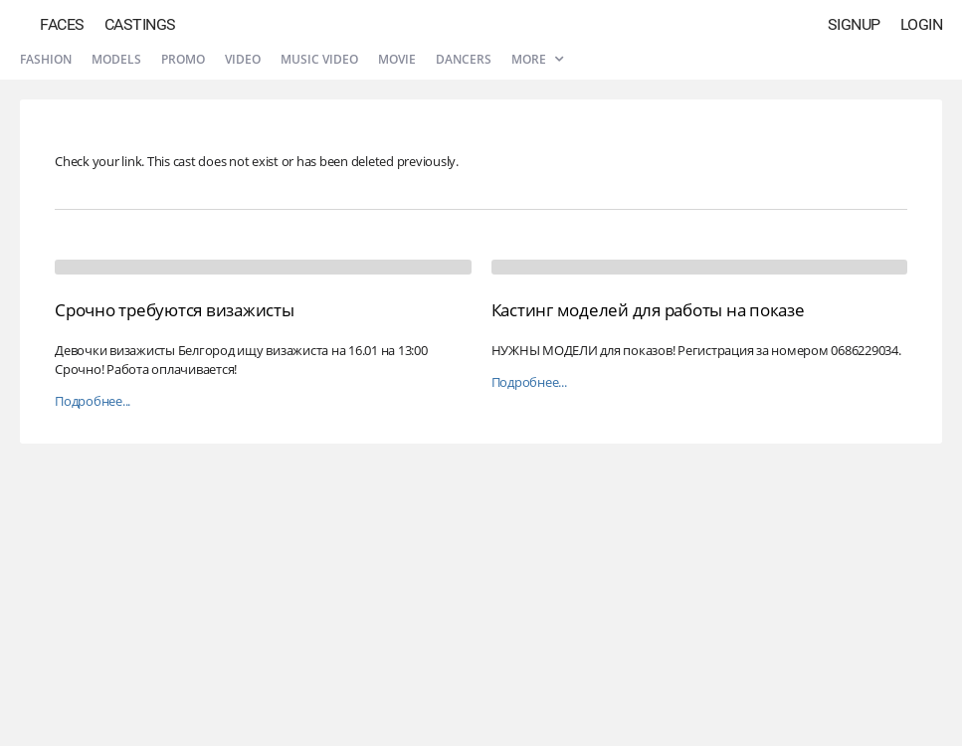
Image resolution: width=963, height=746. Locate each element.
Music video (319, 59)
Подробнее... (92, 401)
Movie (397, 59)
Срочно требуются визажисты (174, 309)
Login (921, 24)
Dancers (463, 59)
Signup (854, 24)
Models (116, 59)
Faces (62, 24)
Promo (183, 59)
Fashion (46, 59)
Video (243, 59)
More (537, 59)
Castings (140, 24)
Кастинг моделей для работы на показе (648, 309)
